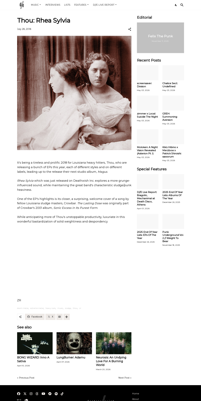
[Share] (129, 29)
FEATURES (80, 4)
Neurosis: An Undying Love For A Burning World (111, 361)
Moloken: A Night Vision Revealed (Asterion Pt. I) (147, 150)
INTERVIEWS (52, 4)
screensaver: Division (144, 85)
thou (75, 308)
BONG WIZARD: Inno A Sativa (33, 359)
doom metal (22, 308)
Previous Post (26, 377)
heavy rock (50, 308)
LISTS (67, 4)
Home (135, 393)
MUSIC (35, 4)
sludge (68, 308)
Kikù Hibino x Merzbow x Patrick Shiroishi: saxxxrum (171, 152)
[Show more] (66, 317)
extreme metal (36, 308)
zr (80, 308)
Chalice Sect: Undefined (170, 85)
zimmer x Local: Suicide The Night (147, 115)
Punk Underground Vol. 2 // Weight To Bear (173, 236)
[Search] (181, 5)
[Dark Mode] (176, 5)
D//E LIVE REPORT (103, 4)
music (60, 308)
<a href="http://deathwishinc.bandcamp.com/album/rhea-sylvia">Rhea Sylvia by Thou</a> (74, 260)
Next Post (124, 377)
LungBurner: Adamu (71, 357)
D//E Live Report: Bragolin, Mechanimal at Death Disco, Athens (147, 198)
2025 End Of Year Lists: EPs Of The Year (147, 235)
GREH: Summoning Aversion (169, 116)
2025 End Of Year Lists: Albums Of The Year (172, 195)
